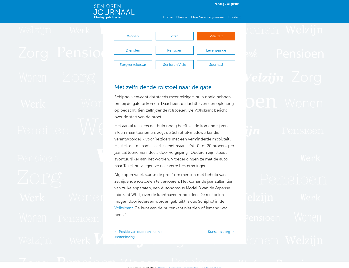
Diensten (133, 48)
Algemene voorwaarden (183, 261)
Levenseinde (216, 48)
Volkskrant (123, 201)
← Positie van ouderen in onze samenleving (138, 227)
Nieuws (181, 17)
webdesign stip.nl (210, 261)
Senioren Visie (174, 60)
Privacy (162, 261)
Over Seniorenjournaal (208, 17)
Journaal (216, 60)
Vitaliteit (216, 36)
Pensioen (174, 48)
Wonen (133, 36)
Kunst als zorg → (221, 225)
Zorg (175, 36)
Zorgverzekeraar (133, 60)
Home (167, 17)
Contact (234, 17)
